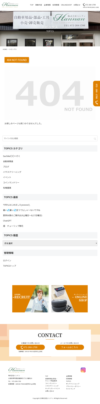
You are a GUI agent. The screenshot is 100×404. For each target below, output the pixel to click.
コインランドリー (11, 182)
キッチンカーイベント (52, 388)
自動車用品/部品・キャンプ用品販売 (51, 380)
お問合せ (77, 5)
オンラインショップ (72, 384)
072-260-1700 (90, 4)
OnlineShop (66, 5)
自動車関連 (8, 161)
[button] (95, 138)
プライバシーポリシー (73, 386)
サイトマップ (70, 389)
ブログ (6, 166)
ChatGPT (7, 220)
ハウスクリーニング (12, 171)
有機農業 (7, 187)
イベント (7, 177)
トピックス (13, 49)
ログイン (7, 260)
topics (68, 381)
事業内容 (38, 5)
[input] (50, 138)
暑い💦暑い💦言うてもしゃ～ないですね (21, 210)
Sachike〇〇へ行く (11, 156)
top (31, 5)
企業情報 (47, 5)
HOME (5, 49)
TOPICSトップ (9, 265)
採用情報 (55, 5)
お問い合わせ (49, 391)
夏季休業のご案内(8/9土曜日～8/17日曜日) (22, 215)
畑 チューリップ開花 (13, 225)
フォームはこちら (69, 347)
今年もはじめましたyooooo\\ (16, 204)
